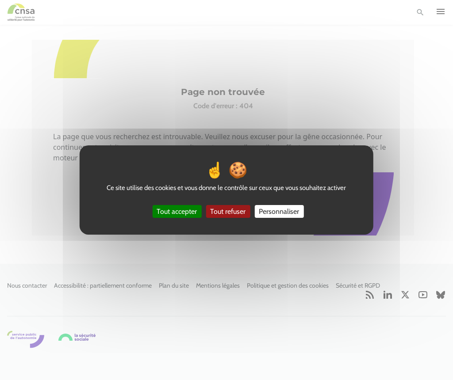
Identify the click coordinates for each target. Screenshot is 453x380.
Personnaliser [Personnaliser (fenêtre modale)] (279, 211)
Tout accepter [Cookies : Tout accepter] (177, 211)
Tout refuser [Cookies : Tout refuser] (228, 211)
